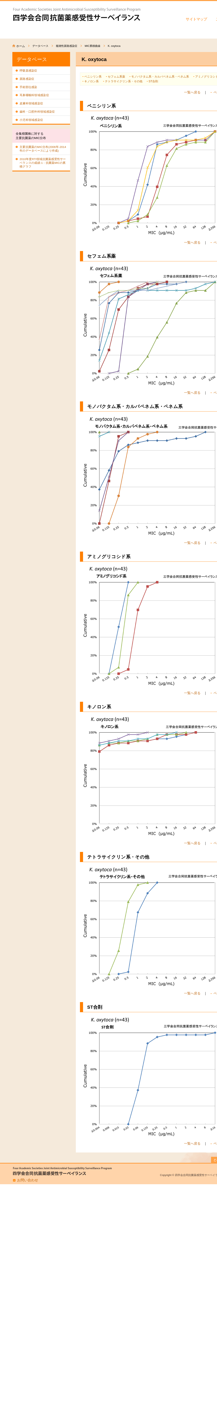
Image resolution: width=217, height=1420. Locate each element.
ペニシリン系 (93, 76)
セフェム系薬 (116, 76)
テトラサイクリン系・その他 (123, 81)
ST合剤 (153, 81)
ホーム (20, 46)
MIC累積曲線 (92, 45)
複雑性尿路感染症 (66, 45)
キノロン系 (91, 81)
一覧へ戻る (192, 92)
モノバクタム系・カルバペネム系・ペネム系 (160, 76)
